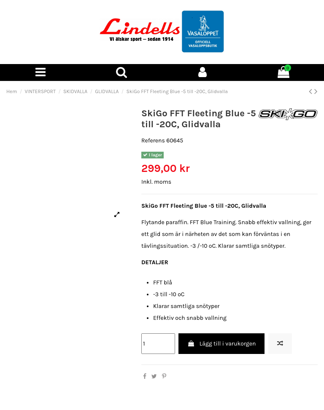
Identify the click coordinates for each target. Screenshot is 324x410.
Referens (153, 140)
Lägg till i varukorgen (221, 343)
